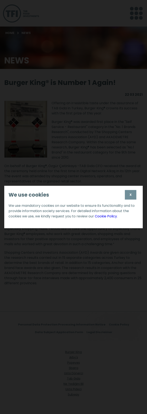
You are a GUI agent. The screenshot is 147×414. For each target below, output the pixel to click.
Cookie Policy (106, 216)
